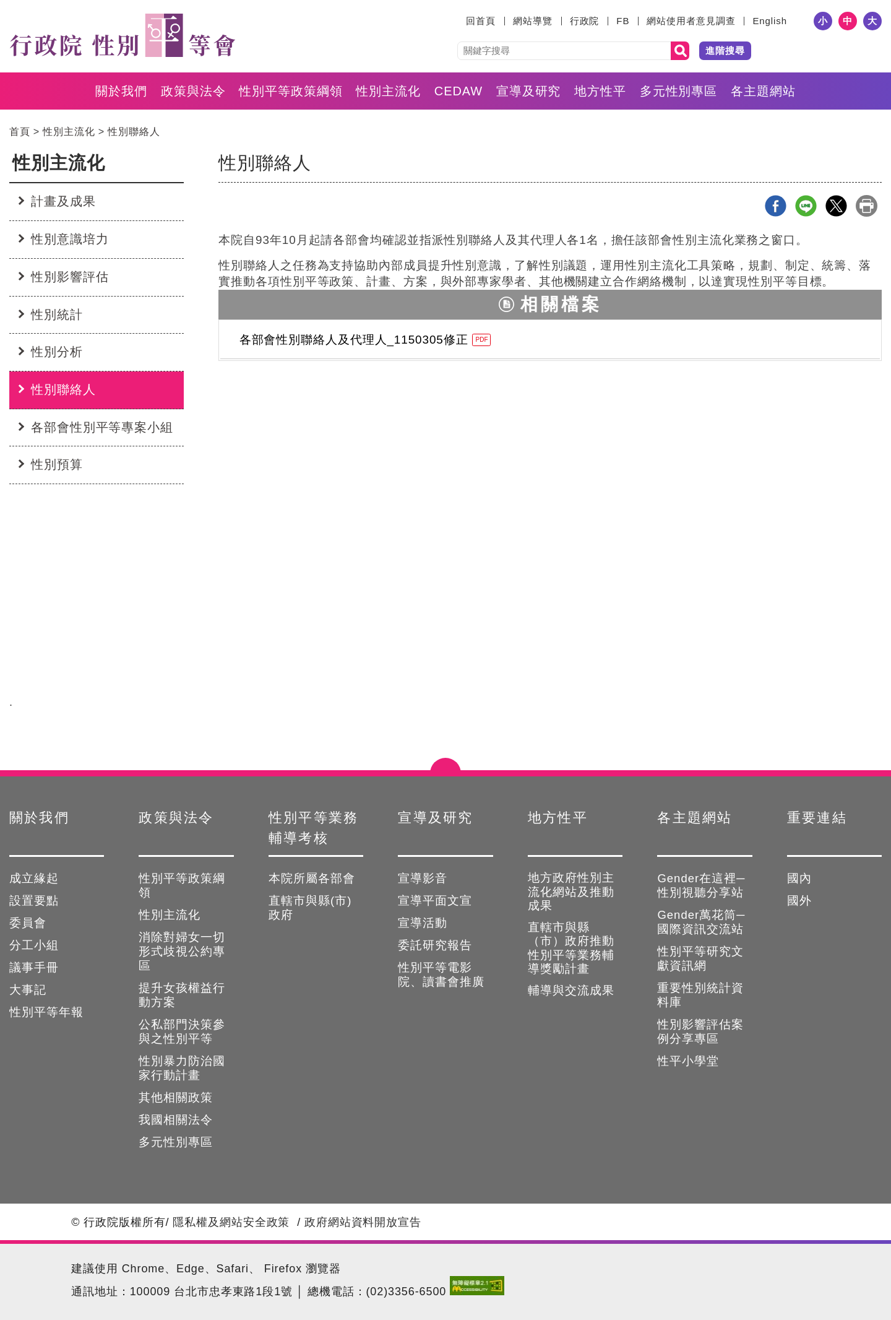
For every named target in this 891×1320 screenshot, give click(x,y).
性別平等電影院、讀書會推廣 (441, 974)
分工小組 (34, 945)
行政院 (585, 20)
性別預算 (57, 464)
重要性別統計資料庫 (700, 995)
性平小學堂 (688, 1060)
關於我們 (121, 91)
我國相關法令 (176, 1119)
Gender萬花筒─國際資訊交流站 (701, 922)
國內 (799, 878)
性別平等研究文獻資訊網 (700, 958)
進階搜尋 (725, 50)
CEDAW (458, 91)
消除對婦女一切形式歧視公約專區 (182, 951)
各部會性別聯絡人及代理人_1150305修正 (365, 339)
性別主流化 (388, 91)
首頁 (19, 131)
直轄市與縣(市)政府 (310, 907)
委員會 (27, 922)
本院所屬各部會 (312, 878)
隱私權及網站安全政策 (231, 1222)
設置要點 (34, 900)
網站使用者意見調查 (691, 20)
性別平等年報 (46, 1011)
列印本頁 (866, 206)
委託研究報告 (435, 945)
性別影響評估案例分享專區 (700, 1031)
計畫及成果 (63, 201)
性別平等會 (122, 35)
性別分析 (57, 351)
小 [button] (823, 20)
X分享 (836, 206)
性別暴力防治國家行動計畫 (182, 1068)
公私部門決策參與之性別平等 (182, 1031)
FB (622, 20)
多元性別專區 (678, 91)
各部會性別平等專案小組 (102, 427)
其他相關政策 (176, 1097)
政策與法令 (193, 91)
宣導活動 (422, 922)
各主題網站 (763, 91)
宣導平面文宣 (435, 900)
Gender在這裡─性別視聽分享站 (701, 885)
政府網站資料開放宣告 (362, 1222)
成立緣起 (34, 878)
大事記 (27, 989)
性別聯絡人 (134, 131)
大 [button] (872, 20)
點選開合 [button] (445, 770)
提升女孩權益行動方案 (182, 995)
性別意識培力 (69, 239)
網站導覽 (533, 20)
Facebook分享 (775, 206)
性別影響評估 (69, 277)
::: (458, 20)
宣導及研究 (528, 91)
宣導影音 (422, 878)
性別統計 (57, 314)
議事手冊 (34, 967)
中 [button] (848, 20)
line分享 (806, 206)
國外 (799, 900)
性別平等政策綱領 (290, 91)
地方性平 (600, 91)
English (769, 20)
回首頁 (481, 20)
